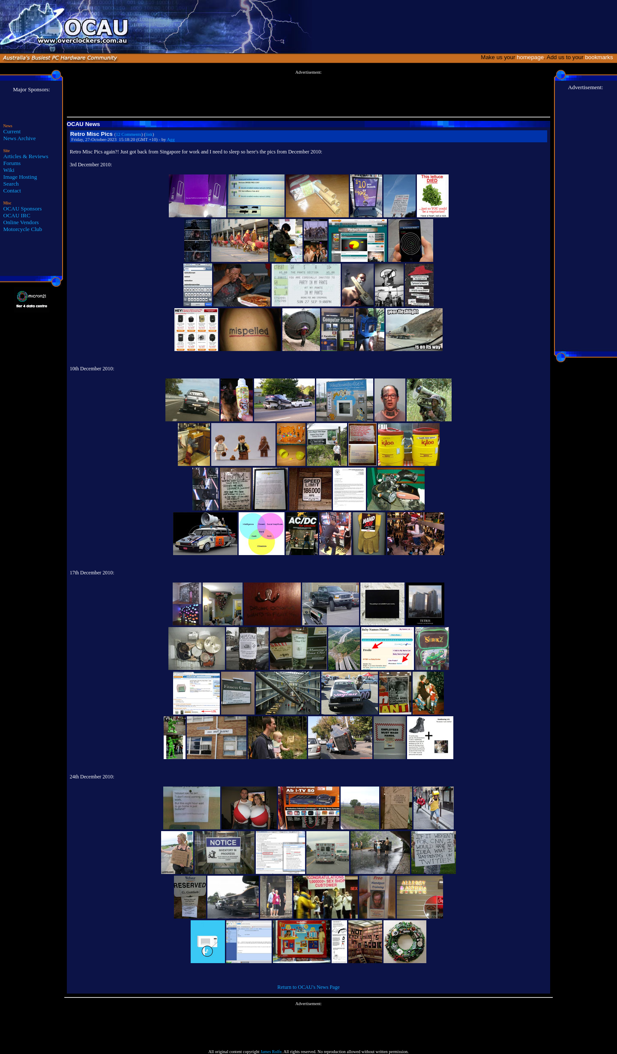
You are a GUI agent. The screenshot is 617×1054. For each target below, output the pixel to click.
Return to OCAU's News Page (308, 987)
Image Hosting (20, 177)
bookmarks (600, 57)
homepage (530, 57)
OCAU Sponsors (22, 208)
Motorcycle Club (22, 229)
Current (12, 131)
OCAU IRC (16, 215)
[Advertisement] (308, 94)
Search (11, 183)
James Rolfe (271, 1051)
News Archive (19, 138)
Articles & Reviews (25, 156)
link (149, 134)
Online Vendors (21, 222)
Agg (170, 139)
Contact (12, 190)
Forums (12, 163)
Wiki (9, 170)
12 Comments (128, 134)
